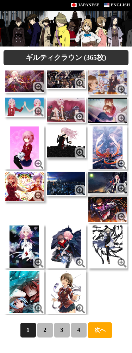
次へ (100, 330)
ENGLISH (117, 4)
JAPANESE (85, 4)
